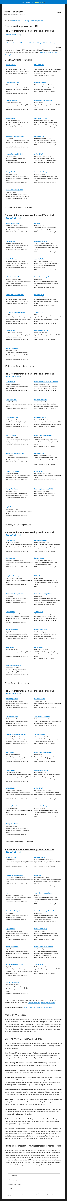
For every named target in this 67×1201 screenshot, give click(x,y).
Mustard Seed (10, 118)
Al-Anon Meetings (14, 1184)
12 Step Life (56, 1194)
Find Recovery (13, 11)
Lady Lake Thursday (12, 576)
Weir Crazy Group (11, 399)
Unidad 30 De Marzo (12, 471)
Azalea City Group (12, 417)
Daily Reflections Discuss (14, 875)
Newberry (43, 1002)
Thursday (32, 43)
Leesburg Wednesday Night (43, 489)
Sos (7, 893)
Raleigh (30, 1002)
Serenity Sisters (39, 734)
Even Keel (37, 875)
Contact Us (11, 1195)
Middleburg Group (40, 82)
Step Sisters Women (41, 118)
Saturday (45, 43)
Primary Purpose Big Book (14, 154)
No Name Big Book (40, 399)
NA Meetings (13, 1180)
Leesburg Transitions (41, 330)
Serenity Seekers (11, 100)
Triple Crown (10, 752)
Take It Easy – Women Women (16, 734)
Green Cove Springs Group (15, 136)
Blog (10, 1188)
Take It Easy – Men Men (42, 716)
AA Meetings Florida (37, 21)
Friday (39, 43)
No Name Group (39, 699)
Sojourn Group (39, 136)
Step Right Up (39, 64)
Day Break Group (40, 417)
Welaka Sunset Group (13, 223)
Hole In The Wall (11, 64)
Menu (59, 12)
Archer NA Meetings (29, 1007)
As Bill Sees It (10, 382)
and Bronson (51, 1002)
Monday (8, 43)
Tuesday (15, 43)
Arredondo (36, 1002)
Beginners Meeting (40, 241)
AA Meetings (26, 21)
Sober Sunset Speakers (13, 277)
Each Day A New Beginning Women (46, 382)
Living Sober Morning (13, 982)
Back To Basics (39, 857)
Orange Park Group (12, 172)
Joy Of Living (10, 507)
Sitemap (35, 1194)
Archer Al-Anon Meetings (44, 1007)
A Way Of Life (38, 154)
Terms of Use (27, 1194)
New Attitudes (10, 558)
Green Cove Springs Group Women (46, 911)
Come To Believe (11, 259)
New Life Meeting (11, 435)
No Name (37, 223)
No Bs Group (38, 647)
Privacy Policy (19, 1194)
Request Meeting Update (45, 1194)
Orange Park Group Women (43, 946)
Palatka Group (10, 241)
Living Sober (38, 576)
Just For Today (39, 259)
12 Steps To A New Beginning (15, 312)
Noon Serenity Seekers (13, 665)
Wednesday (24, 43)
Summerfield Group (12, 82)
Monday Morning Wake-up (43, 100)
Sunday (52, 43)
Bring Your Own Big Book (14, 190)
